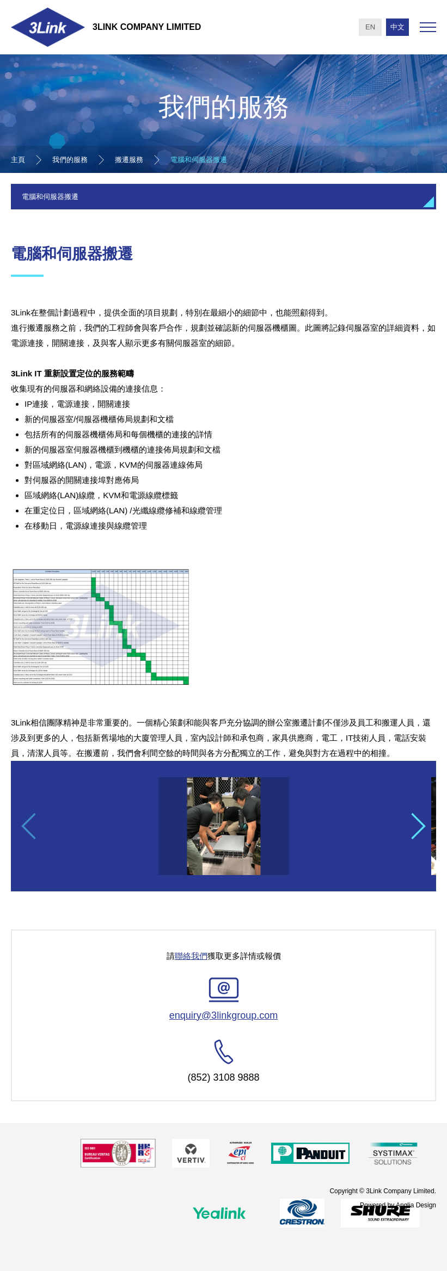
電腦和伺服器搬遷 (198, 160)
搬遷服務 (129, 160)
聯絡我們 (191, 955)
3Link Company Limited (147, 27)
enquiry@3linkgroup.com (223, 1015)
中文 (397, 27)
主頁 (18, 160)
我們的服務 (70, 160)
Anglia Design (416, 1204)
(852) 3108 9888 (223, 1077)
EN (370, 27)
